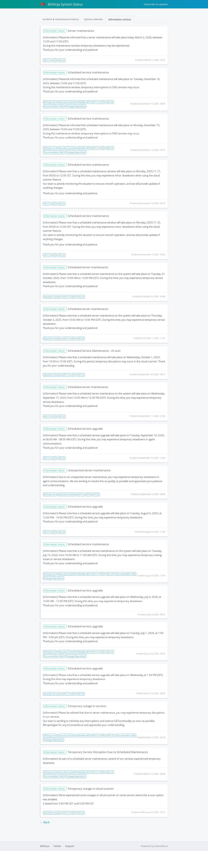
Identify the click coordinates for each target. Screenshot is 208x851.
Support (69, 846)
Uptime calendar (93, 19)
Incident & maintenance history (61, 19)
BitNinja (44, 846)
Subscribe (156, 4)
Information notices (119, 19)
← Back (44, 822)
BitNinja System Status (61, 4)
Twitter (57, 846)
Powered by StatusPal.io (154, 846)
